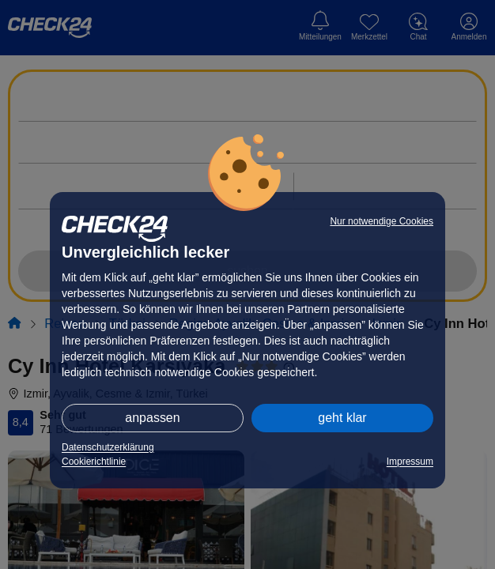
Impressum (410, 461)
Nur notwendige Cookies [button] (381, 221)
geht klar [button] (342, 417)
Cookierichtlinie (94, 461)
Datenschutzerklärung (108, 447)
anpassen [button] (152, 417)
